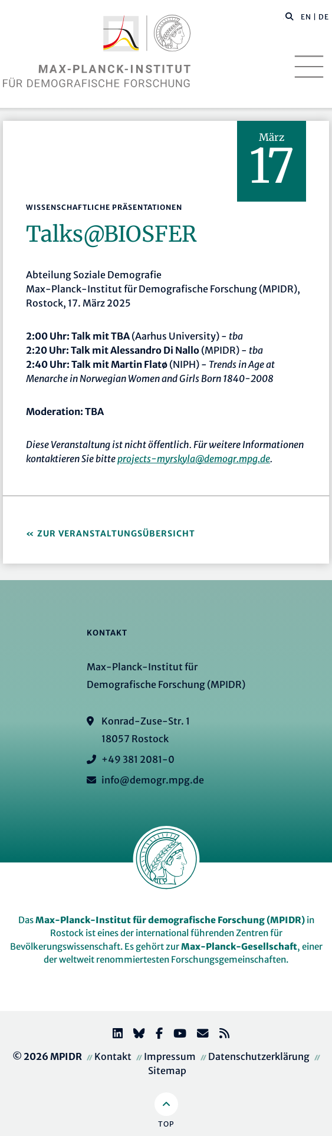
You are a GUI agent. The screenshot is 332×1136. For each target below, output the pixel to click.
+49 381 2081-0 (138, 759)
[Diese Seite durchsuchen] (283, 17)
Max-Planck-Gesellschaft (239, 946)
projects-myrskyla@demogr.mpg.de (193, 459)
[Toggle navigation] (309, 67)
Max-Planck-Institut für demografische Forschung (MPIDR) (170, 920)
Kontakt (113, 1056)
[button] (289, 16)
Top (166, 1123)
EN (306, 16)
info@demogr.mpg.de (152, 780)
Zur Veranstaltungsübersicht (116, 533)
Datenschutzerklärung (259, 1056)
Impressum (170, 1056)
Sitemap (167, 1070)
